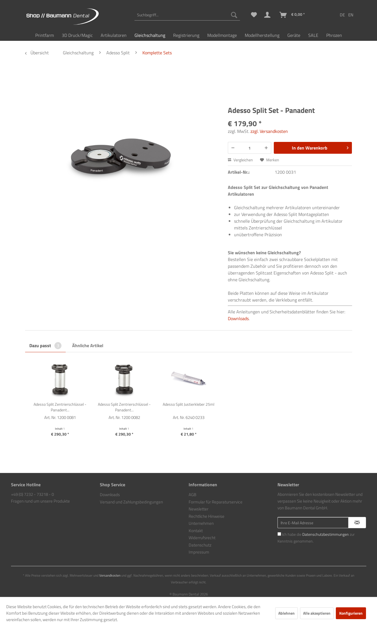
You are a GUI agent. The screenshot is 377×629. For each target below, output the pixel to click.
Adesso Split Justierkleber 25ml (188, 404)
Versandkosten (109, 575)
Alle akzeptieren (316, 613)
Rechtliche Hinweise (206, 516)
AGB (192, 494)
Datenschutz (200, 545)
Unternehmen (201, 523)
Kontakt (196, 530)
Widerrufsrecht (202, 537)
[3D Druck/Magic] (77, 35)
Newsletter (198, 509)
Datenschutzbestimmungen (325, 534)
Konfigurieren (351, 613)
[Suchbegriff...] (187, 15)
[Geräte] (293, 35)
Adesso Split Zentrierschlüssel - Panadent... (60, 407)
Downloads (110, 494)
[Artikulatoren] (114, 35)
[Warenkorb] (292, 15)
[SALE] (313, 35)
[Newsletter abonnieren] (357, 522)
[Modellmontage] (222, 35)
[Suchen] (234, 15)
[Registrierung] (186, 35)
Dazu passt (45, 345)
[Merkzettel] (254, 15)
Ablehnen (286, 613)
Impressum (199, 552)
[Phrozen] (334, 35)
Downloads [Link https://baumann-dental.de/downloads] (238, 318)
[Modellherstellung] (262, 35)
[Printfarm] (44, 35)
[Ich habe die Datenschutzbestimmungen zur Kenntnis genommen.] (279, 534)
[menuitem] (187, 15)
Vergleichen (240, 160)
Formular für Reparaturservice (215, 502)
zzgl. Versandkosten (269, 131)
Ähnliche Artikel (87, 345)
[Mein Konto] (268, 15)
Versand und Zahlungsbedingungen (131, 502)
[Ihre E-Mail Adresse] (313, 522)
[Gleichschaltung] (150, 35)
